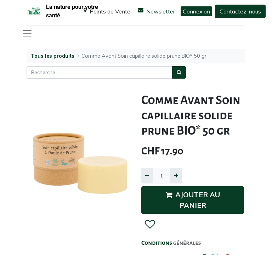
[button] (149, 224)
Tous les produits (52, 56)
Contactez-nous (240, 11)
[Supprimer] (147, 175)
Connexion (196, 11)
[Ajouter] (176, 175)
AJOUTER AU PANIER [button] (193, 200)
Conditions (157, 243)
